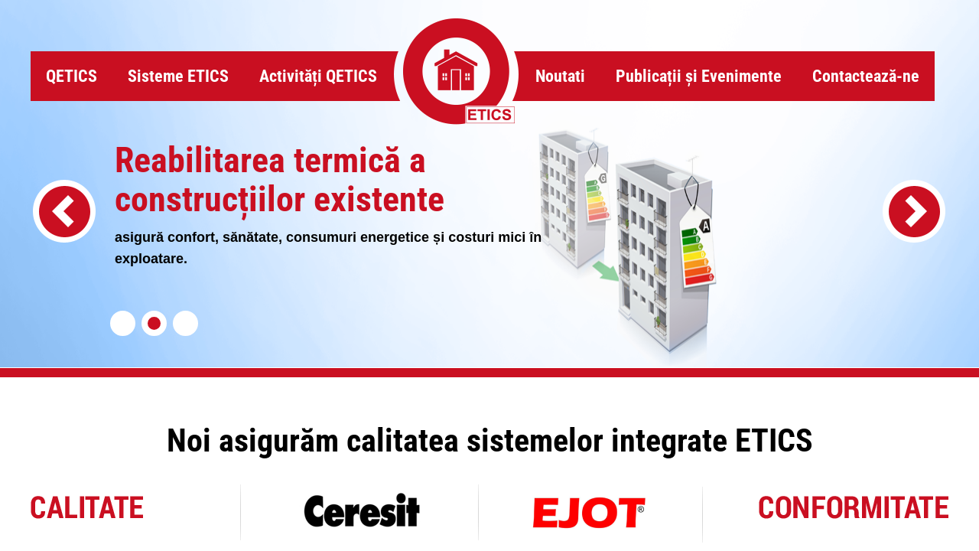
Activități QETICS (318, 76)
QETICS (71, 76)
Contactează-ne (865, 76)
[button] (122, 323)
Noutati (560, 76)
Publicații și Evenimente (699, 76)
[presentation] (64, 211)
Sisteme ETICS (178, 76)
